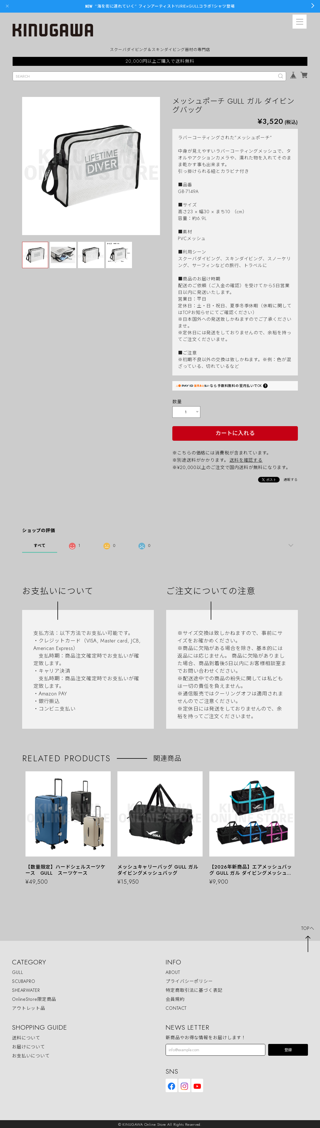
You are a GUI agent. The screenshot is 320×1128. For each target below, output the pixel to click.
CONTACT (176, 1007)
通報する (291, 478)
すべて (40, 544)
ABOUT (173, 971)
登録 (288, 1049)
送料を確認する (246, 459)
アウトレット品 (28, 1007)
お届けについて (28, 1046)
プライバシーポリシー (189, 980)
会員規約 (175, 998)
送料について (26, 1037)
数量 (177, 401)
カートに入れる (235, 432)
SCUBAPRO (23, 980)
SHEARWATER (26, 989)
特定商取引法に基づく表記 (194, 989)
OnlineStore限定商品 (34, 998)
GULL (17, 971)
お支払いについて (31, 1055)
